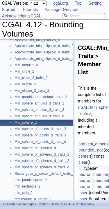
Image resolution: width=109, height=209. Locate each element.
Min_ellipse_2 (25, 84)
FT (80, 168)
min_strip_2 (24, 193)
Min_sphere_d (26, 122)
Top (78, 3)
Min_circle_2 (24, 71)
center (84, 156)
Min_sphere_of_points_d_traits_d (40, 142)
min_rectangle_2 (27, 186)
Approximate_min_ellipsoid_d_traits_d (44, 59)
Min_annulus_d (26, 65)
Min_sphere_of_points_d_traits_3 (40, 135)
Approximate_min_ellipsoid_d (37, 39)
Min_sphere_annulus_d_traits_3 (39, 110)
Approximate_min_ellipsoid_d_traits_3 (44, 52)
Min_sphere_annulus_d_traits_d (39, 116)
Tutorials (30, 9)
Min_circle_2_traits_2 (31, 78)
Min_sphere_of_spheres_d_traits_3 (42, 161)
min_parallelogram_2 (31, 180)
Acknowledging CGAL (21, 16)
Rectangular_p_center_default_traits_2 (45, 174)
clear (82, 162)
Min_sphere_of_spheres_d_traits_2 (42, 154)
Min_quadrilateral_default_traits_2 (41, 97)
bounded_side (91, 150)
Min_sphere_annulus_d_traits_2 (39, 103)
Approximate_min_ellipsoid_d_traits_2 (44, 46)
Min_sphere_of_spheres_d (35, 148)
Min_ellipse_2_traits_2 (32, 91)
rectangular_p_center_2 (33, 199)
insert (83, 192)
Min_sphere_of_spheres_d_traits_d (42, 167)
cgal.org (60, 3)
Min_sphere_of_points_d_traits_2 (40, 129)
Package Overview (61, 9)
